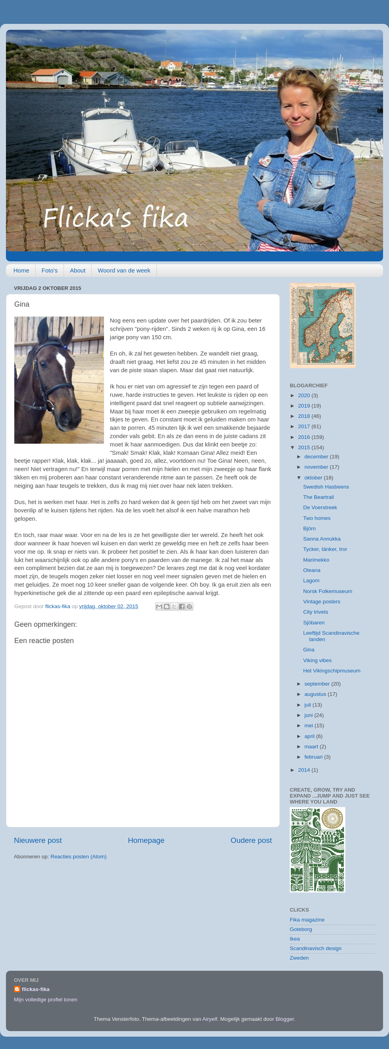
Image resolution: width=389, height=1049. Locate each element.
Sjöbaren (314, 623)
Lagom (311, 580)
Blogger (284, 1019)
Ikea (295, 939)
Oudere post (251, 840)
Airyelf (210, 1019)
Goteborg (301, 929)
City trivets (315, 612)
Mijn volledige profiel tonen (45, 1000)
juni (309, 715)
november (317, 467)
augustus (316, 694)
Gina (309, 650)
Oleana (312, 570)
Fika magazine (307, 920)
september (317, 684)
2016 (305, 437)
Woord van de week (124, 270)
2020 (305, 395)
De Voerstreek (320, 507)
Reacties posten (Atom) (78, 857)
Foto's (50, 270)
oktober (314, 478)
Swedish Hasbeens (326, 487)
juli (308, 705)
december (317, 457)
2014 (305, 770)
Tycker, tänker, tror (325, 549)
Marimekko (316, 560)
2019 (305, 406)
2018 (305, 416)
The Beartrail (318, 497)
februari (314, 757)
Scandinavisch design (316, 948)
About (77, 270)
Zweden (299, 958)
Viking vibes (317, 660)
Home (21, 270)
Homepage (146, 840)
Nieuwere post (38, 840)
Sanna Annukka (322, 539)
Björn (309, 528)
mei (309, 725)
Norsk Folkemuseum (327, 591)
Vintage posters (322, 602)
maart (312, 747)
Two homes (317, 518)
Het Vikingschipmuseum (332, 671)
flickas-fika (36, 989)
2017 (305, 426)
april (310, 736)
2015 (305, 447)
